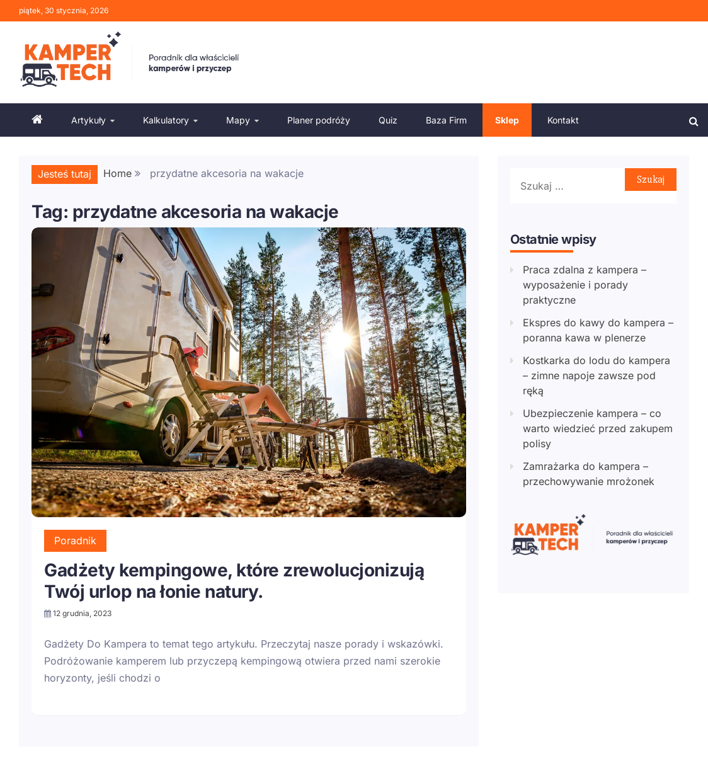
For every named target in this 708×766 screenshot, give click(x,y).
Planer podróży (318, 120)
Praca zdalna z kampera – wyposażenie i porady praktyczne (584, 284)
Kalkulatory (166, 120)
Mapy (238, 120)
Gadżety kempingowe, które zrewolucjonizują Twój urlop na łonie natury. (234, 580)
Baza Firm (446, 120)
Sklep (507, 120)
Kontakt (563, 120)
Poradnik (75, 540)
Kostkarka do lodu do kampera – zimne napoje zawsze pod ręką (596, 375)
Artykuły (88, 120)
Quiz (388, 120)
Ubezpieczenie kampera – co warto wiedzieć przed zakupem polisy (598, 428)
